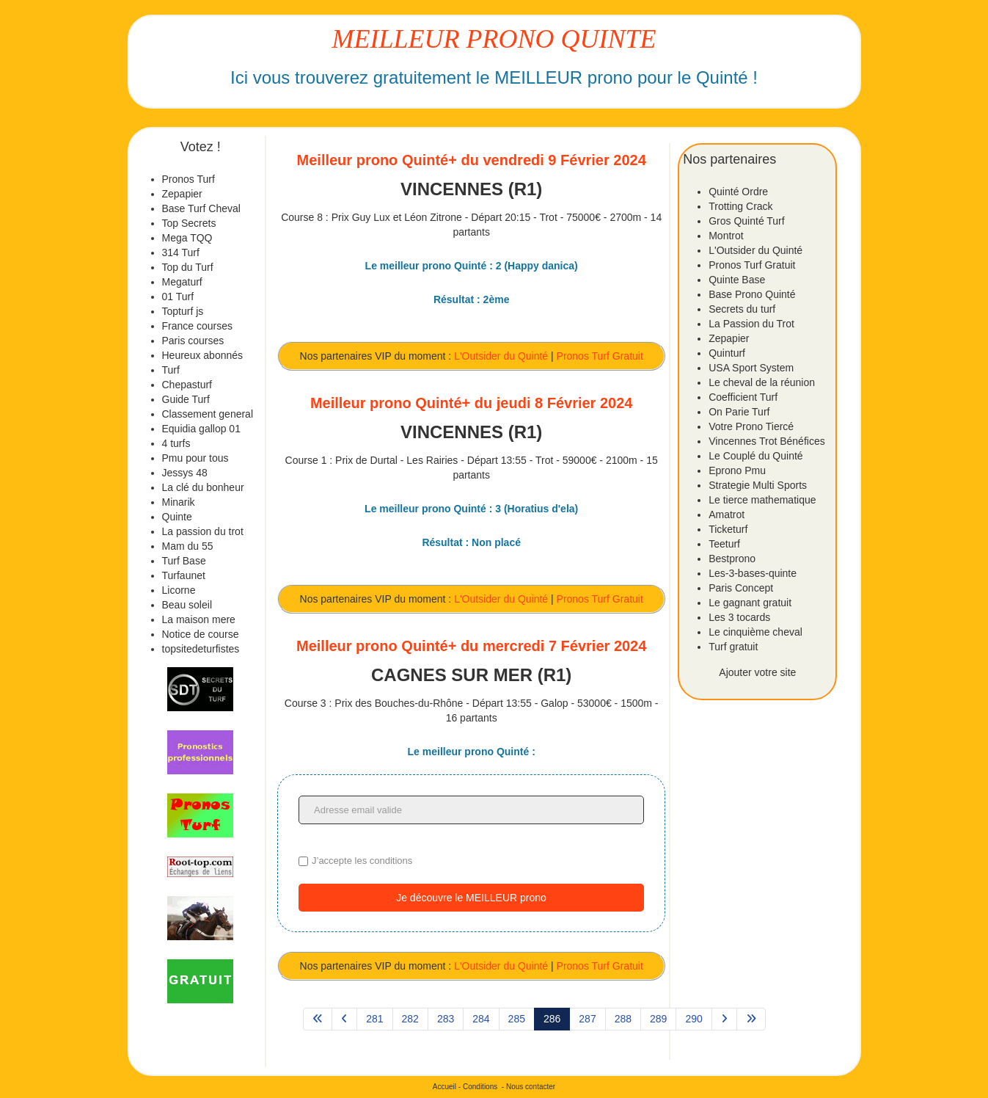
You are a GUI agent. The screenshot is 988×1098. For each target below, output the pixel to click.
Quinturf (727, 353)
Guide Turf (186, 399)
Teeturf (724, 544)
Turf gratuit (733, 646)
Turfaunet (183, 575)
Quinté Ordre (738, 191)
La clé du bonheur (203, 487)
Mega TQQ (187, 238)
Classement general (208, 414)
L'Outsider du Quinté (501, 356)
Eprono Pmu (737, 470)
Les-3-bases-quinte (753, 573)
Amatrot (726, 514)
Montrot (726, 235)
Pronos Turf (188, 179)
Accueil (444, 1087)
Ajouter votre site (757, 672)
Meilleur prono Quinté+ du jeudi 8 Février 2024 (471, 403)
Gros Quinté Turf (746, 221)
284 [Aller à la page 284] (480, 1019)
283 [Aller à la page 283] (445, 1019)
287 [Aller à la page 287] (587, 1019)
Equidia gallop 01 (201, 429)
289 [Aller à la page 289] (658, 1019)
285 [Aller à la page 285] (516, 1019)
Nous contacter (530, 1087)
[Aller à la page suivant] (724, 1019)
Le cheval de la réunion (762, 382)
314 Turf (181, 252)
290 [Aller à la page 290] (693, 1019)
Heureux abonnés (203, 355)
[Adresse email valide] (471, 810)
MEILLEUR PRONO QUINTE (494, 39)
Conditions (480, 1087)
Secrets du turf (742, 309)
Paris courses (193, 340)
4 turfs (176, 443)
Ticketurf (728, 529)
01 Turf (178, 296)
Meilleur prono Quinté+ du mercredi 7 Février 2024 (471, 646)
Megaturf (182, 282)
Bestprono (732, 558)
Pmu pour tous (195, 458)
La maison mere (198, 619)
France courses (197, 326)
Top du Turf (187, 267)
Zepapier (182, 194)
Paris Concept (741, 588)
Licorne (179, 590)
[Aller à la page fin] (751, 1019)
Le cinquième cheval (755, 632)
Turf (171, 370)
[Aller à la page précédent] (344, 1019)
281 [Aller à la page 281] (374, 1019)
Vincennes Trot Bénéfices (767, 441)
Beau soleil (187, 605)
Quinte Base (737, 280)
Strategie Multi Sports (758, 485)
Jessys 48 (185, 473)
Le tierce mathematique (762, 500)
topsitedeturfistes (201, 649)
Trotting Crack (740, 206)
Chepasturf (187, 384)
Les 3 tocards (739, 617)
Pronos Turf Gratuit (600, 356)
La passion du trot (203, 531)
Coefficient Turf (743, 397)
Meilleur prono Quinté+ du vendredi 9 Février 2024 (471, 160)
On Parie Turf (739, 412)
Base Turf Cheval (201, 208)
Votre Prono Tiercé (751, 426)
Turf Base (184, 561)
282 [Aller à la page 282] (410, 1019)
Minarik (178, 502)
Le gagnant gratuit (750, 602)
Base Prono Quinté (752, 294)
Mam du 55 (187, 546)
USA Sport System (751, 368)
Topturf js (183, 311)
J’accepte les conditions (362, 860)
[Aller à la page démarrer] (317, 1019)
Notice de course (200, 634)
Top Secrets (189, 223)
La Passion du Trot (751, 324)
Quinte (177, 517)
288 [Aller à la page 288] (623, 1019)
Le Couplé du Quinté (755, 456)
